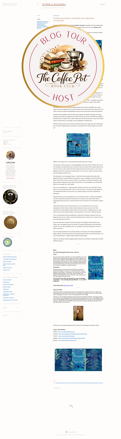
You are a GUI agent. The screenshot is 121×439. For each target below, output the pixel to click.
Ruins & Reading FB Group (10, 256)
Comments (7, 144)
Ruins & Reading (54, 4)
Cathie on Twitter (7, 267)
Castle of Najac (7, 286)
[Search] (102, 4)
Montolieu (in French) (8, 297)
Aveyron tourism (7, 279)
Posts (6, 142)
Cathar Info (6, 289)
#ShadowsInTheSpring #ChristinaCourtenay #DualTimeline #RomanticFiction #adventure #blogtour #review (79, 382)
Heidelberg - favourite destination (8, 294)
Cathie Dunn (10, 162)
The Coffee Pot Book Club (9, 259)
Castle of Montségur (8, 284)
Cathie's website (7, 261)
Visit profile (10, 178)
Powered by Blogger (71, 432)
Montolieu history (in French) (10, 300)
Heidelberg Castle (7, 291)
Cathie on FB (6, 270)
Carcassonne (6, 282)
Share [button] (54, 380)
